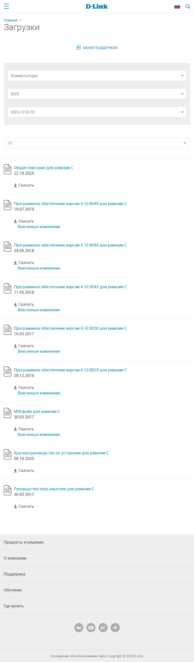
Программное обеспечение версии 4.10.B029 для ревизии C (70, 370)
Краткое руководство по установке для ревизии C (61, 453)
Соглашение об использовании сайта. (79, 656)
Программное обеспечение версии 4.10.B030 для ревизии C (70, 328)
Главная (10, 20)
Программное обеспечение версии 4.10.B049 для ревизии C (70, 203)
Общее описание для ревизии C (44, 167)
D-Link (138, 656)
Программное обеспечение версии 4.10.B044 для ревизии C (70, 245)
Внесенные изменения (39, 226)
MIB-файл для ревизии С (37, 411)
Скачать (26, 185)
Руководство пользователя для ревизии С (54, 489)
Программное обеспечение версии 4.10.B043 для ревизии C (70, 287)
